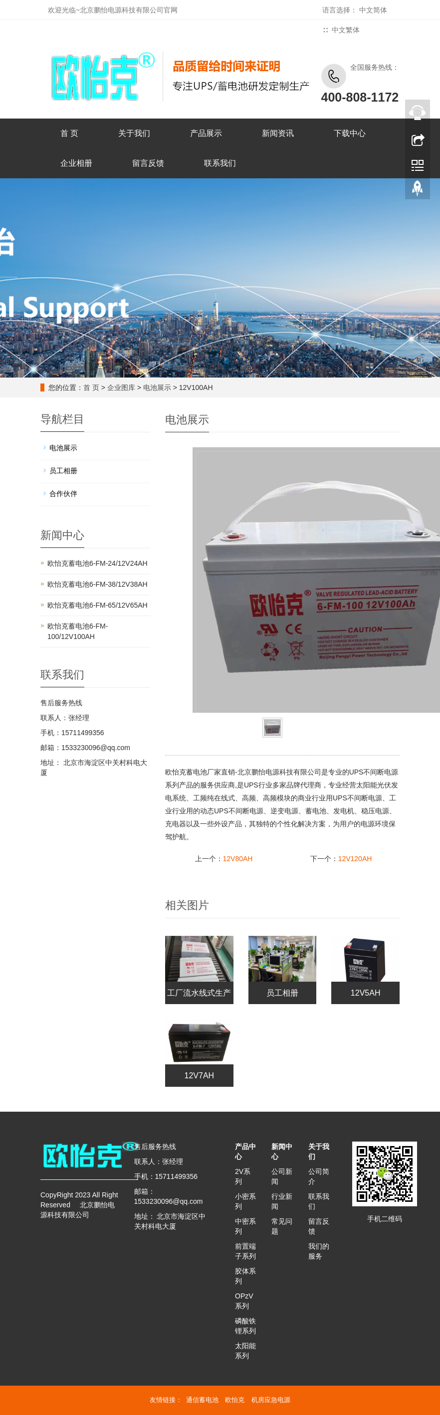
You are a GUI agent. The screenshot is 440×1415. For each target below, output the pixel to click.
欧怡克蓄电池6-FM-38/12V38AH (97, 584)
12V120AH (355, 859)
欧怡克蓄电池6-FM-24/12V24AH (97, 563)
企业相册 (76, 163)
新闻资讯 (278, 133)
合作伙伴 (63, 494)
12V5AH (366, 993)
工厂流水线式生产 (199, 993)
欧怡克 (234, 1400)
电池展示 (157, 387)
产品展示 (206, 133)
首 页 (69, 133)
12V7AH (200, 1075)
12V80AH (238, 859)
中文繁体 (346, 30)
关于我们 (134, 133)
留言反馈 (148, 163)
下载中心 (350, 133)
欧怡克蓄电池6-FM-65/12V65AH (97, 605)
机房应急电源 (270, 1400)
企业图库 (121, 387)
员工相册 (282, 993)
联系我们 (220, 163)
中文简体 (373, 10)
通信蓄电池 (202, 1400)
